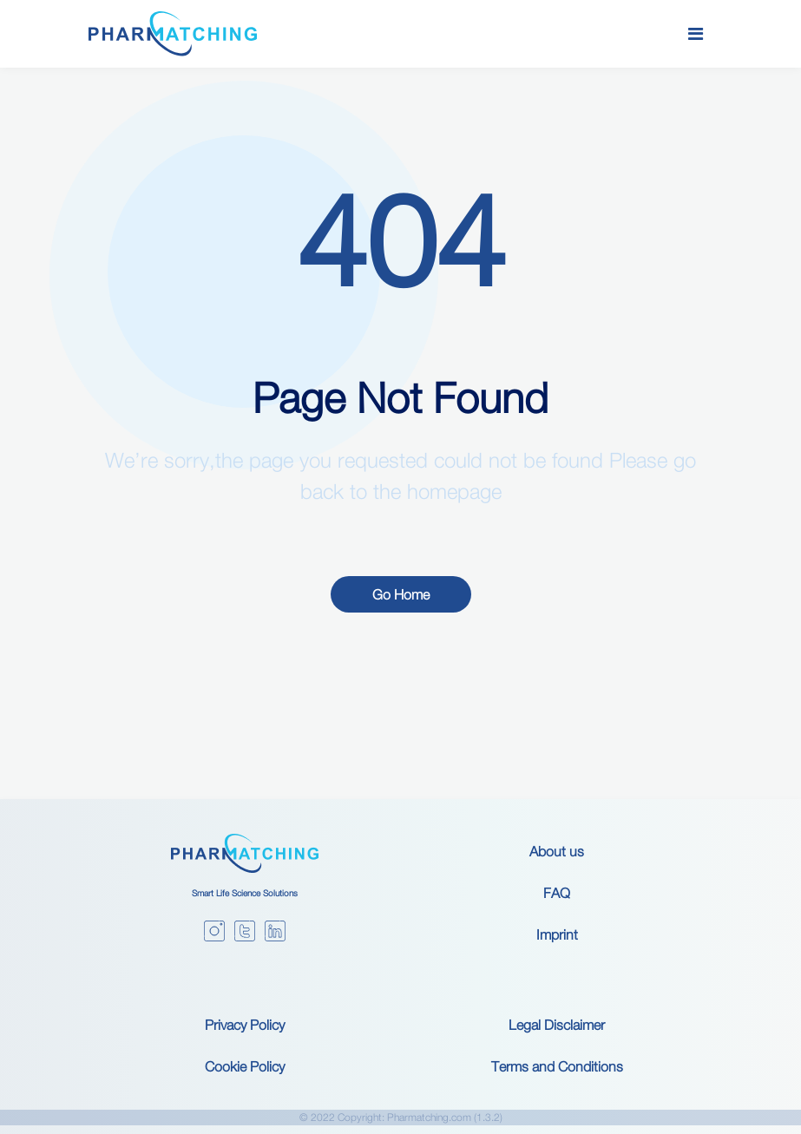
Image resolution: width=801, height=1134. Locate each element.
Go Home (401, 594)
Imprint (557, 934)
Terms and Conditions (557, 1066)
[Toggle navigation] (695, 34)
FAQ (556, 893)
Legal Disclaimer (557, 1024)
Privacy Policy (245, 1024)
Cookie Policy (245, 1066)
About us (556, 851)
